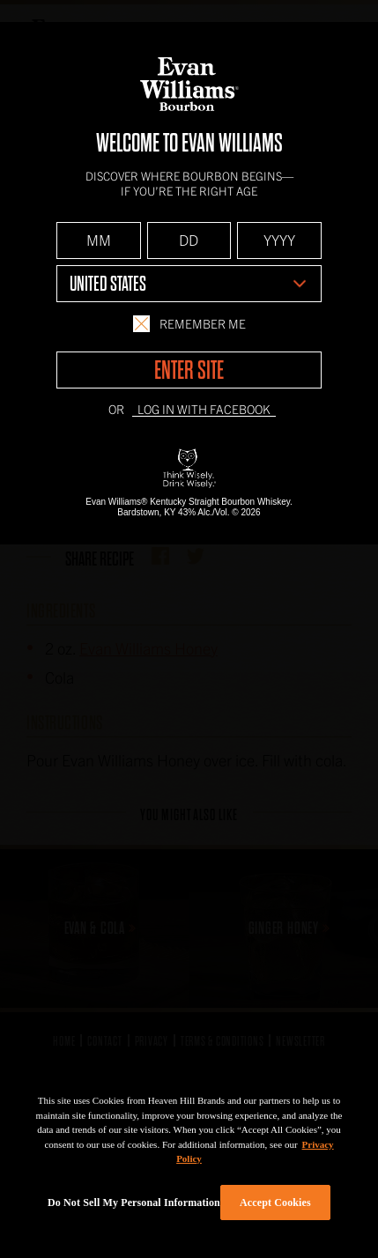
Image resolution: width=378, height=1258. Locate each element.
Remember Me (189, 323)
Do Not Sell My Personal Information (134, 1202)
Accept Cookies (275, 1202)
